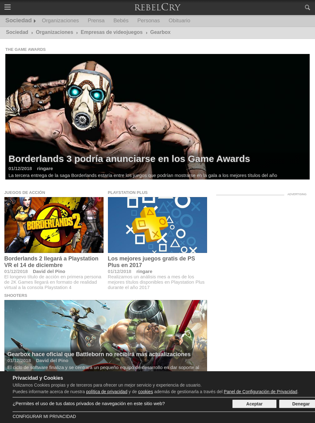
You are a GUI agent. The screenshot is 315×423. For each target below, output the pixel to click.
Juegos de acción (24, 192)
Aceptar (254, 403)
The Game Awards (25, 49)
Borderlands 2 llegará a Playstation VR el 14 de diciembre (51, 261)
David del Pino (49, 271)
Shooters (15, 295)
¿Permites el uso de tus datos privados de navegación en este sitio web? (89, 403)
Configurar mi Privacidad (44, 416)
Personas (148, 21)
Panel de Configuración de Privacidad (260, 391)
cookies (145, 391)
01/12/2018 (16, 271)
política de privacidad (106, 391)
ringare (144, 271)
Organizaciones (60, 21)
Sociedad (18, 20)
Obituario (179, 21)
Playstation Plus (128, 192)
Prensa (96, 21)
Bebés (120, 21)
